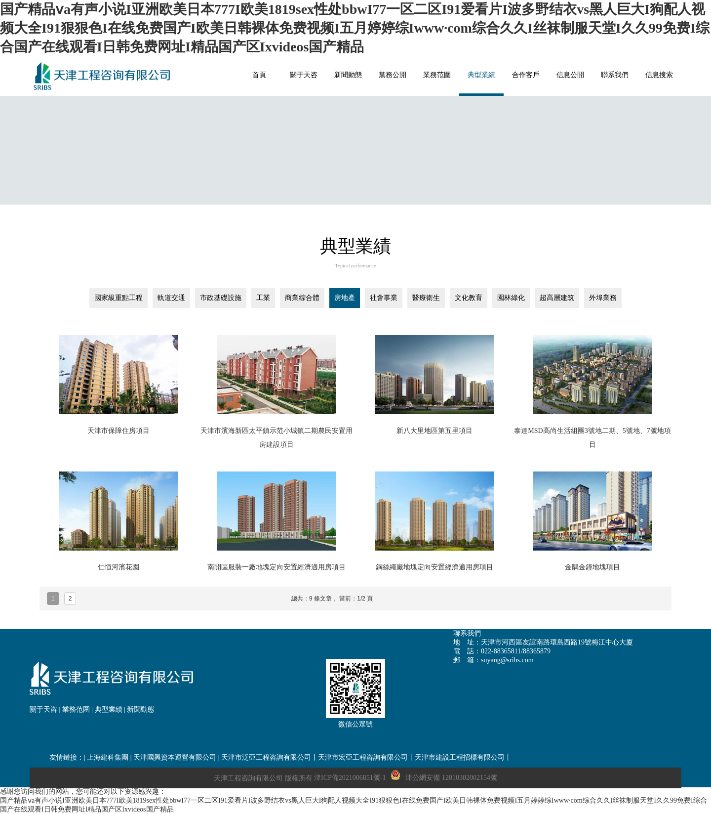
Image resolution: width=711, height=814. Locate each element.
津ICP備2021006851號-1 (350, 777)
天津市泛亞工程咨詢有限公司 (266, 757)
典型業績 (108, 709)
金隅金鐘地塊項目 (592, 567)
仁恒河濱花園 (118, 567)
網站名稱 (104, 76)
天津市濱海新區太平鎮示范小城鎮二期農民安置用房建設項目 (276, 437)
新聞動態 (141, 709)
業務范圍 (76, 709)
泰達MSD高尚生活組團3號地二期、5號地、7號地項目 (592, 437)
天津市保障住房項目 (118, 430)
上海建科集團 (107, 757)
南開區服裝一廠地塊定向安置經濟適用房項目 (276, 567)
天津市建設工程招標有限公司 (460, 757)
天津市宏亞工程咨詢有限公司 (363, 757)
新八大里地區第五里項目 (434, 430)
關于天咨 (43, 709)
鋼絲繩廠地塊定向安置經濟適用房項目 (434, 567)
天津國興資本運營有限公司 (174, 757)
